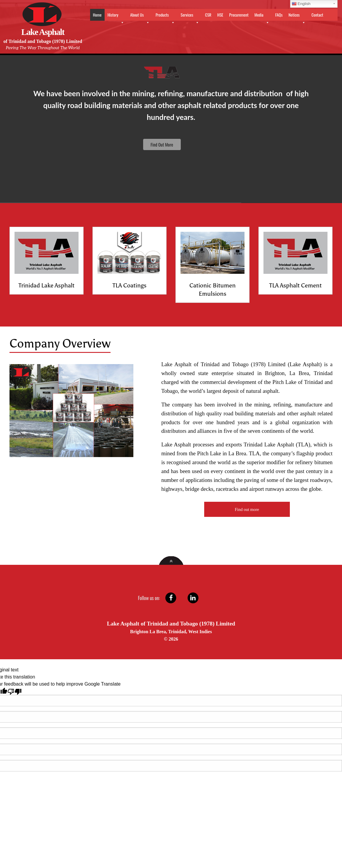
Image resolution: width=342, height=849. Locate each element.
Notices (297, 16)
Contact (317, 15)
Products (165, 16)
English (301, 3)
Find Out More (162, 144)
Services (190, 16)
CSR (208, 15)
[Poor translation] (14, 691)
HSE (220, 15)
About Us (140, 16)
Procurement (238, 15)
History (116, 16)
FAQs (279, 15)
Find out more (247, 509)
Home (97, 15)
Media (261, 16)
